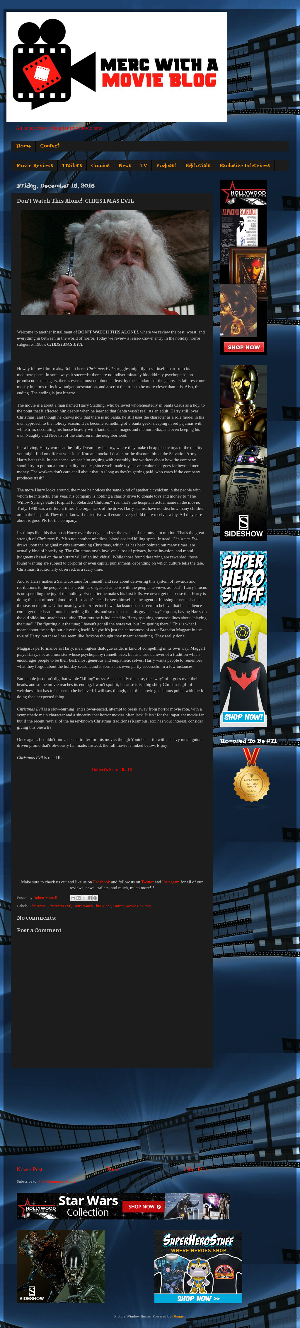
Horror (118, 906)
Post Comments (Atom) (57, 1181)
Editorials (197, 166)
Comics (100, 166)
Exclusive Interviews (244, 166)
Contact (49, 146)
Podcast (166, 166)
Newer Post (29, 1169)
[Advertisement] (112, 1117)
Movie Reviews (34, 166)
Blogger (178, 1316)
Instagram (170, 882)
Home (23, 146)
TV (143, 166)
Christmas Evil (59, 906)
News (125, 166)
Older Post (195, 1169)
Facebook (101, 882)
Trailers (72, 166)
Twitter (147, 882)
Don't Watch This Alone (92, 906)
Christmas (38, 906)
